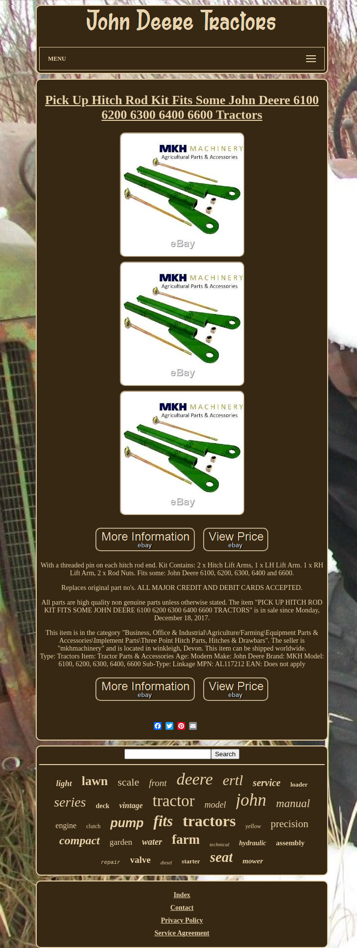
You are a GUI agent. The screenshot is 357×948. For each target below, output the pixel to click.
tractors (209, 821)
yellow (253, 826)
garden (121, 842)
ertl (233, 780)
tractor (173, 801)
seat (221, 857)
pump (126, 823)
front (158, 783)
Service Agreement (181, 933)
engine (65, 825)
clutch (93, 826)
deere (194, 779)
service (267, 782)
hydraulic (252, 843)
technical (219, 844)
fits (163, 821)
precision (290, 824)
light (64, 783)
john (251, 800)
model (215, 805)
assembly (290, 843)
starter (191, 861)
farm (186, 839)
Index (181, 895)
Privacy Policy (182, 920)
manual (293, 803)
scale (128, 782)
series (70, 802)
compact (79, 840)
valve (140, 860)
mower (252, 861)
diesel (166, 862)
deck (102, 806)
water (152, 842)
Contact (181, 907)
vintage (131, 805)
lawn (95, 781)
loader (299, 784)
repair (110, 862)
